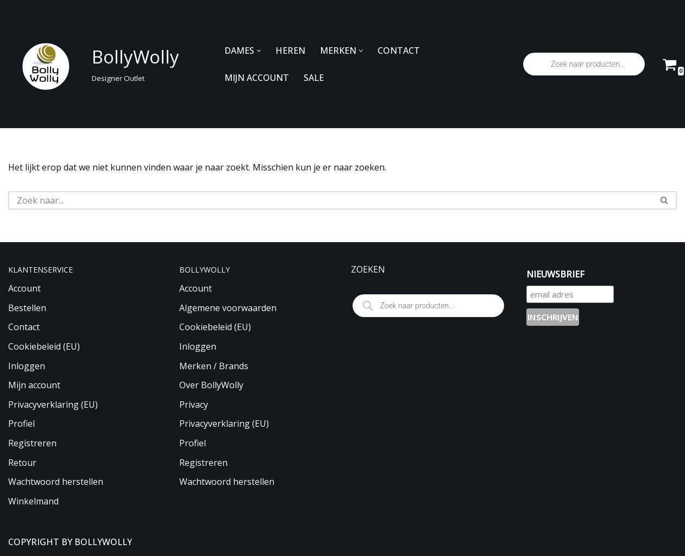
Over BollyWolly (211, 385)
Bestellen (27, 308)
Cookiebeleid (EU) (44, 346)
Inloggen (26, 366)
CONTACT (399, 50)
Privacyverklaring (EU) (53, 404)
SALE (314, 78)
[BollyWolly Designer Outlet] (90, 64)
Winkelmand (33, 501)
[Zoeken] (330, 200)
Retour (22, 463)
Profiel (21, 423)
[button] (259, 51)
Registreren (32, 443)
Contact (24, 327)
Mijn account (34, 385)
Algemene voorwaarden (227, 308)
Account (24, 288)
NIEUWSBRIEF (555, 274)
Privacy (193, 404)
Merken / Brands (213, 366)
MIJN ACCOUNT (256, 78)
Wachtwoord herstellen (55, 482)
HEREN (290, 50)
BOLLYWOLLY (103, 542)
